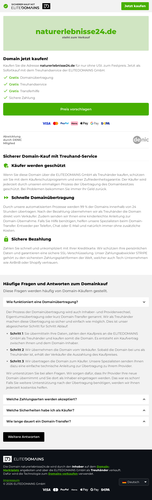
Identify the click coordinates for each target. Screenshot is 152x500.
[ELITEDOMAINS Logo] (62, 459)
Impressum (11, 480)
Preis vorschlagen (76, 109)
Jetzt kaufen (135, 6)
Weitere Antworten (24, 437)
